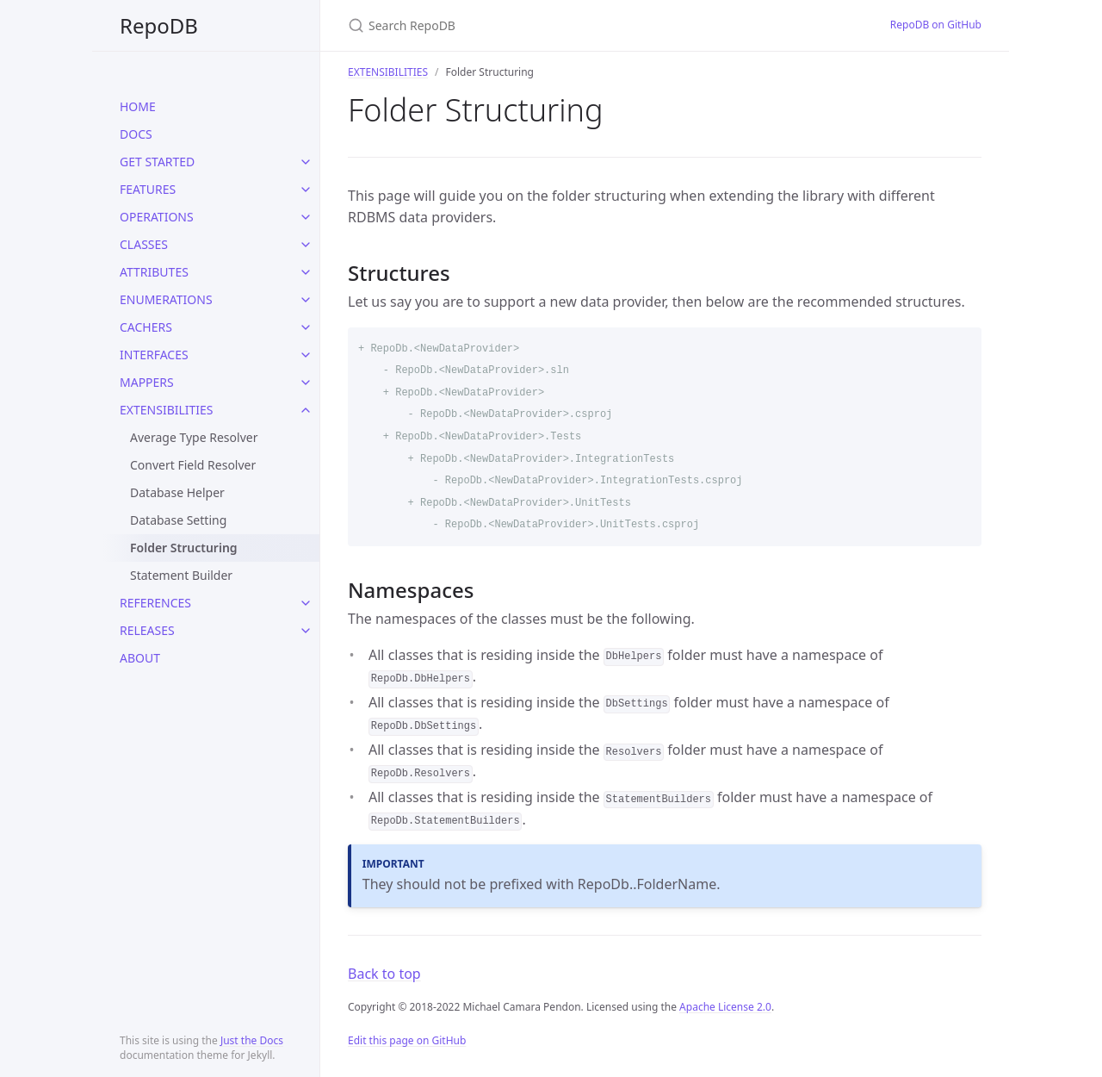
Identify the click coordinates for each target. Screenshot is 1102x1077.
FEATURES (148, 189)
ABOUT (140, 658)
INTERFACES (154, 354)
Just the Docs (251, 1040)
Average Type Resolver (193, 437)
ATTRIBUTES (154, 272)
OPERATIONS (157, 217)
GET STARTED (157, 161)
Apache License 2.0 (725, 1006)
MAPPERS (147, 382)
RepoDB (159, 25)
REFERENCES (155, 603)
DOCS (136, 134)
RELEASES (147, 630)
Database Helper (177, 492)
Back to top (384, 973)
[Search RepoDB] (551, 25)
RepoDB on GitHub (935, 24)
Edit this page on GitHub (407, 1040)
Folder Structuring (184, 547)
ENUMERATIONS (166, 299)
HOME (138, 106)
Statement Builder (181, 575)
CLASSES (144, 244)
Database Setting (178, 520)
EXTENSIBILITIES (167, 410)
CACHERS (146, 327)
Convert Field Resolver (193, 465)
